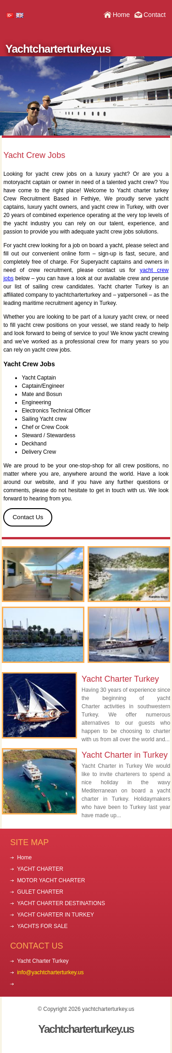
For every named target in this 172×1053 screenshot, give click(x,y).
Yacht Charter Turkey (120, 679)
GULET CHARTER (40, 892)
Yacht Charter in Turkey (125, 755)
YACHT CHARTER (40, 869)
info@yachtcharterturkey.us (50, 972)
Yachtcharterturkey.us (58, 49)
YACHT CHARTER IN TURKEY (55, 915)
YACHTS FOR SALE (42, 926)
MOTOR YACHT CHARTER (51, 880)
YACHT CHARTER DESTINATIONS (61, 903)
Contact (155, 14)
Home (121, 14)
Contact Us (27, 517)
